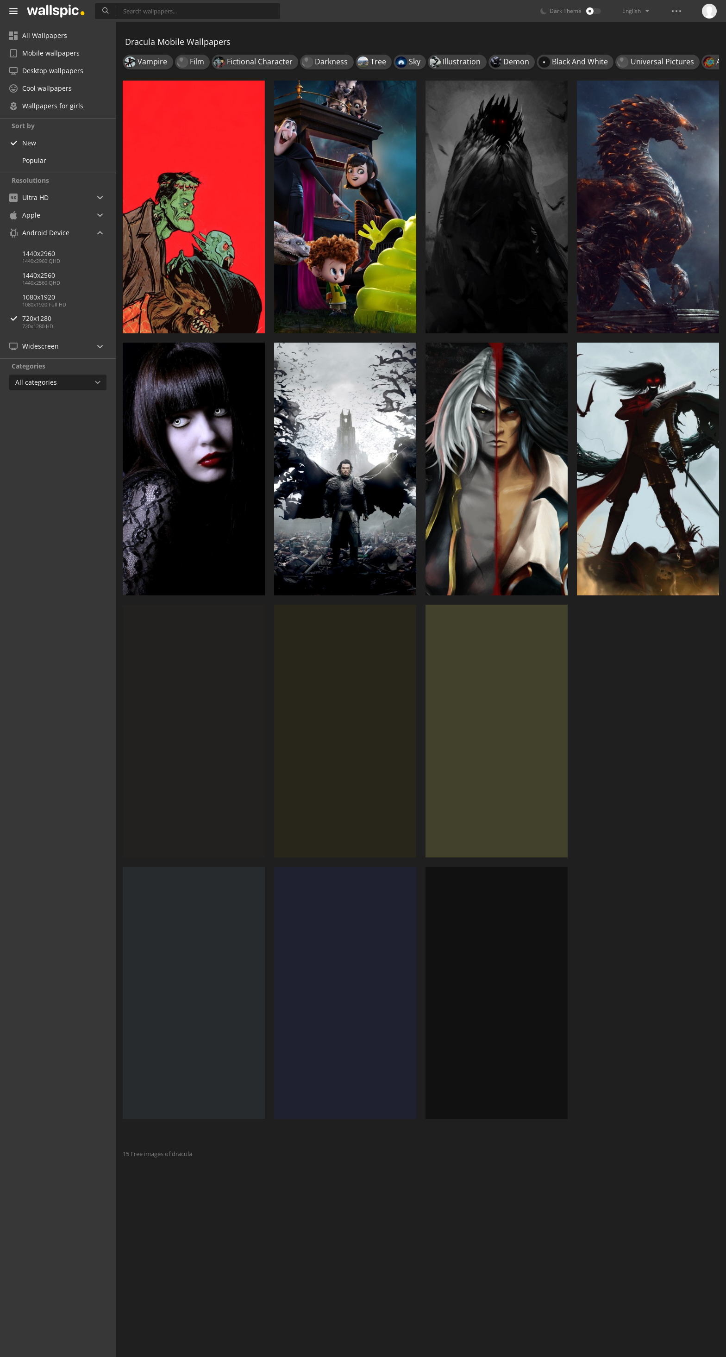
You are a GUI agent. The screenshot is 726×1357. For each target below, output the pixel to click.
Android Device (39, 233)
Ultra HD (29, 197)
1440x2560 (38, 275)
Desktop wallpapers (46, 70)
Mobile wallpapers (44, 53)
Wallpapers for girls (46, 105)
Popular (34, 160)
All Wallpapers (38, 35)
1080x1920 (38, 297)
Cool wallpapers (40, 88)
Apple (24, 215)
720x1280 (69, 318)
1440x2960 (38, 253)
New (29, 142)
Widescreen (34, 346)
